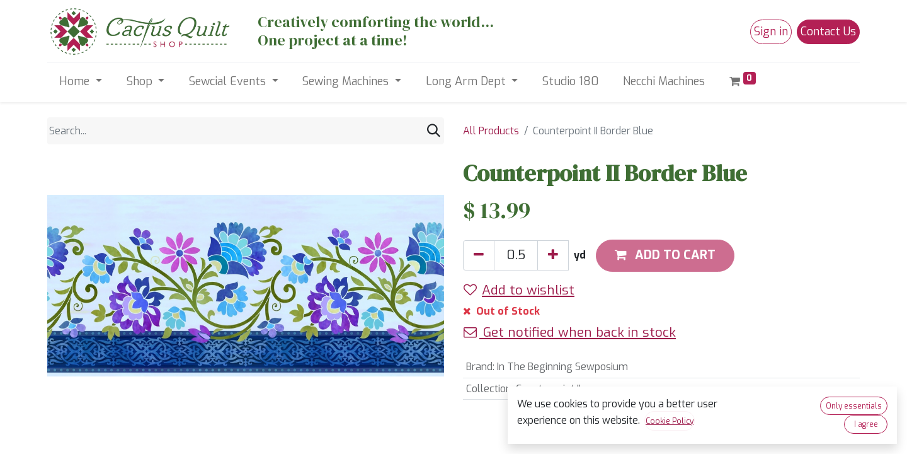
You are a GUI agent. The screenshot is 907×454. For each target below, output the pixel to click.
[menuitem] (570, 81)
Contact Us (828, 31)
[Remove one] (478, 255)
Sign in (771, 31)
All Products (491, 130)
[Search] (433, 130)
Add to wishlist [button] (519, 290)
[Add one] (553, 255)
